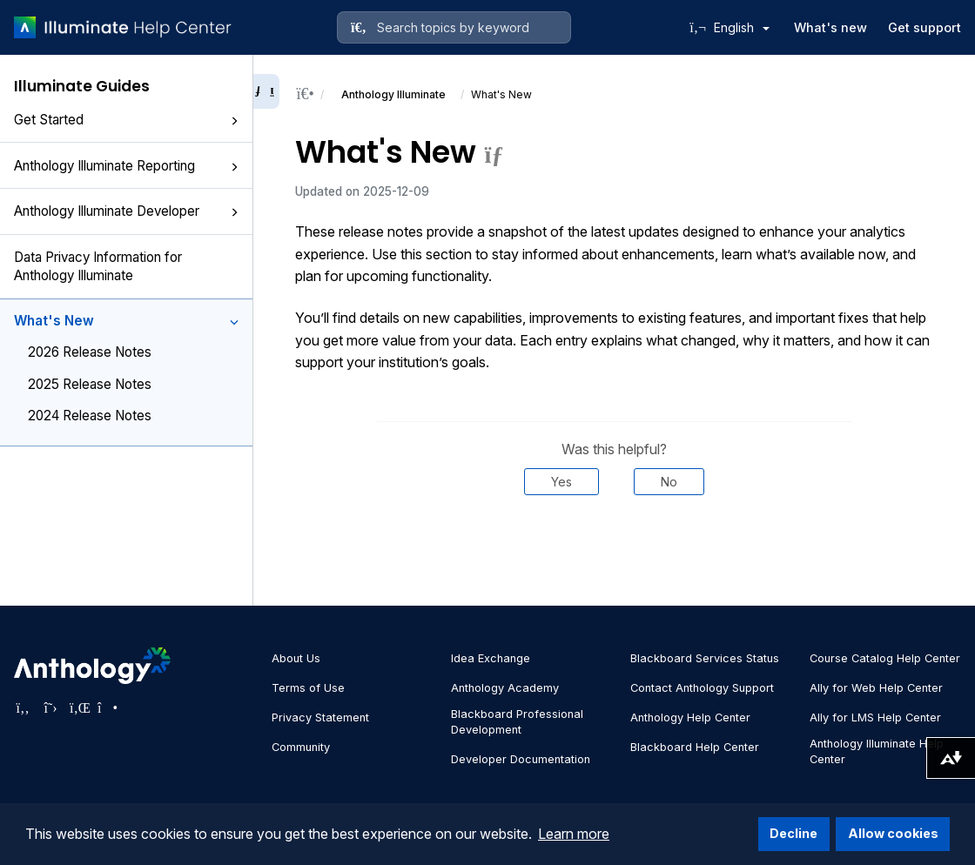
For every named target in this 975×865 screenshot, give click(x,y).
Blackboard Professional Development (517, 721)
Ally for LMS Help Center (875, 717)
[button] (234, 121)
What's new (830, 27)
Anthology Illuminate (393, 94)
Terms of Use (308, 687)
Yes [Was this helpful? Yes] (561, 481)
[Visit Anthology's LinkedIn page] (78, 707)
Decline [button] (793, 833)
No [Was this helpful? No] (669, 481)
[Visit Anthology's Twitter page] (50, 707)
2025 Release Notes (89, 384)
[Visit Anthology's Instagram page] (106, 707)
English (742, 27)
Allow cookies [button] (893, 833)
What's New (126, 320)
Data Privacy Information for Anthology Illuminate (98, 266)
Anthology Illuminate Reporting (126, 166)
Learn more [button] (573, 833)
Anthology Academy (505, 687)
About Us (296, 658)
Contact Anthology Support (702, 687)
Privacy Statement (320, 717)
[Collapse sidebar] (266, 91)
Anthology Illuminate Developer (126, 211)
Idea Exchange (490, 658)
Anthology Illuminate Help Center (877, 751)
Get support (924, 27)
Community (301, 747)
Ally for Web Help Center (876, 687)
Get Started (126, 119)
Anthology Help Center (690, 717)
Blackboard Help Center (694, 747)
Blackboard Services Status (704, 658)
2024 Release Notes (89, 415)
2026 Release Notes (89, 352)
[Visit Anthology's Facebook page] (22, 707)
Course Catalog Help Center (885, 658)
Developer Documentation (520, 759)
